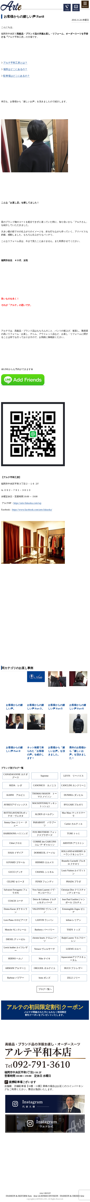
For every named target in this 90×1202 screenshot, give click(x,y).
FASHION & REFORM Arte (19, 1196)
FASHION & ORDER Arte (72, 1196)
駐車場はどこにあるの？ (16, 75)
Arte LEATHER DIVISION (45, 1196)
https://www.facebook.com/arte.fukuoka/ (32, 509)
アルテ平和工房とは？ (15, 62)
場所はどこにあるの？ (15, 69)
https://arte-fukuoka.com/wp (27, 503)
